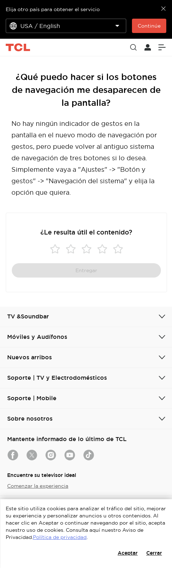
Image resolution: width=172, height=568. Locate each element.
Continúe (149, 26)
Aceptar (128, 553)
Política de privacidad (60, 537)
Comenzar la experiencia (37, 486)
